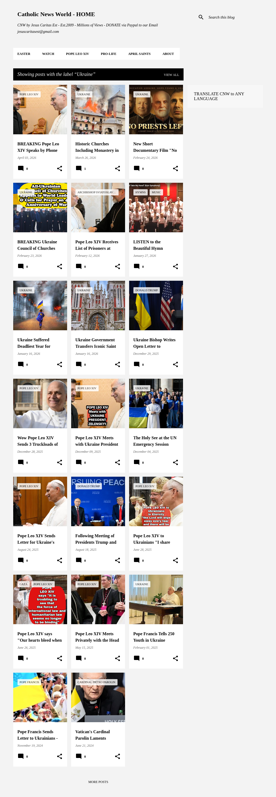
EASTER (24, 54)
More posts (98, 782)
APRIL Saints (139, 54)
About (168, 54)
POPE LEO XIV (77, 54)
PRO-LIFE (108, 54)
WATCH (48, 54)
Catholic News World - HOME (56, 14)
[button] (59, 168)
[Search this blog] (234, 17)
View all (171, 75)
